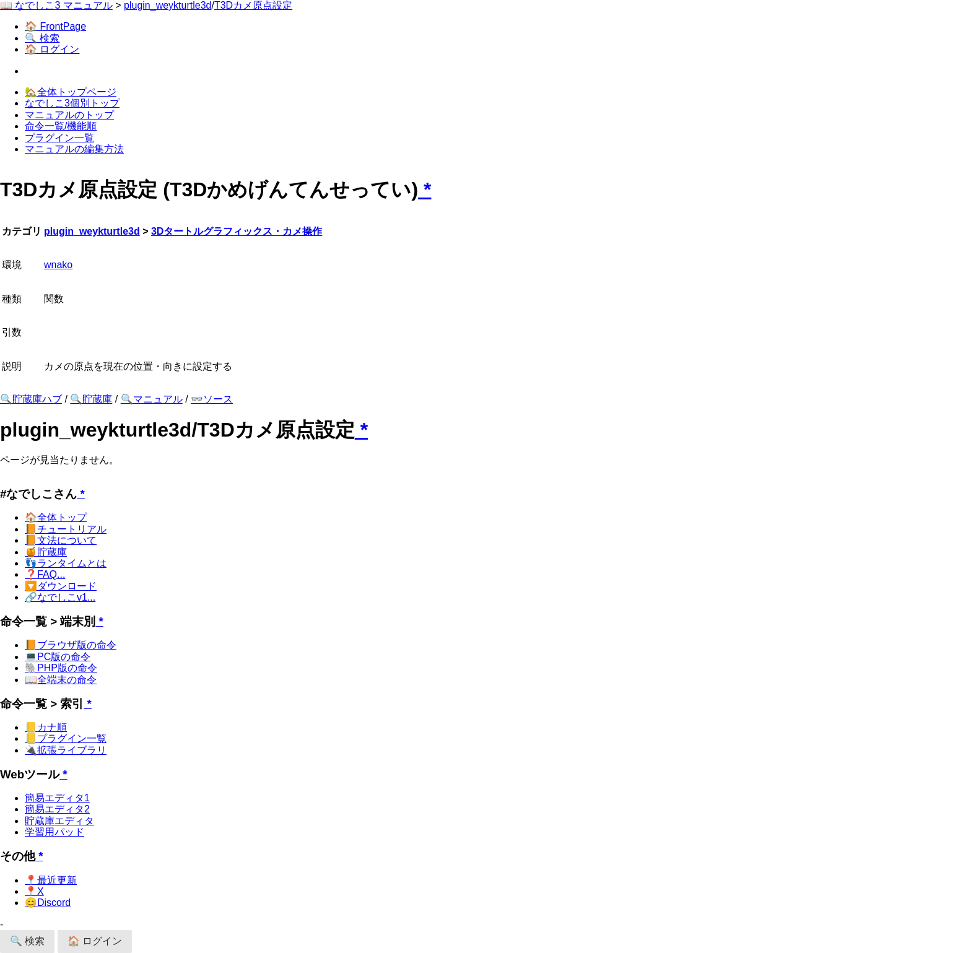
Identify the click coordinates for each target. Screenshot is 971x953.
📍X (34, 891)
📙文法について (61, 540)
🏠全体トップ (56, 517)
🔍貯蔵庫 (91, 399)
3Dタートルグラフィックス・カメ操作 (236, 231)
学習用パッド (54, 832)
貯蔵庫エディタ (59, 821)
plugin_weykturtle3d (167, 5)
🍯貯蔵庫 (46, 552)
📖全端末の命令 (61, 679)
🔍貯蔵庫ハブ (31, 399)
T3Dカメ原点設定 (253, 5)
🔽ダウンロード (61, 586)
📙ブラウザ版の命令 (70, 645)
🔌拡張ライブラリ (66, 750)
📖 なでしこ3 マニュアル (56, 5)
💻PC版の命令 (57, 656)
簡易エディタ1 (57, 798)
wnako (58, 264)
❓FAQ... (45, 574)
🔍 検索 (42, 38)
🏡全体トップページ (70, 92)
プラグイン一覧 (59, 138)
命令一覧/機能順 (61, 126)
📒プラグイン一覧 (66, 738)
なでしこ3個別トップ (72, 103)
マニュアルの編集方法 (74, 149)
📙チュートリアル (66, 529)
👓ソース (212, 399)
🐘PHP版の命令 (61, 668)
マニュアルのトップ (69, 115)
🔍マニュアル (152, 399)
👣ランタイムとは (66, 563)
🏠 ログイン (52, 49)
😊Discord (48, 902)
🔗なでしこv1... (60, 597)
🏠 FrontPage (55, 26)
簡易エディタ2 (57, 809)
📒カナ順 (46, 727)
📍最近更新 (51, 880)
